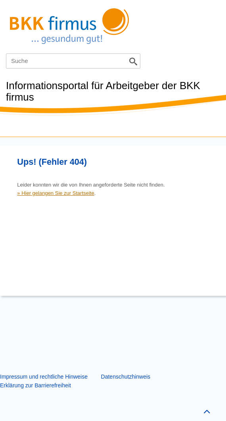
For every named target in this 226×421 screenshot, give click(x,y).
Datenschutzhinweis (126, 376)
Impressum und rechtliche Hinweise (44, 376)
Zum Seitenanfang (206, 409)
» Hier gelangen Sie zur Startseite (55, 193)
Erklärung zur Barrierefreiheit (35, 385)
